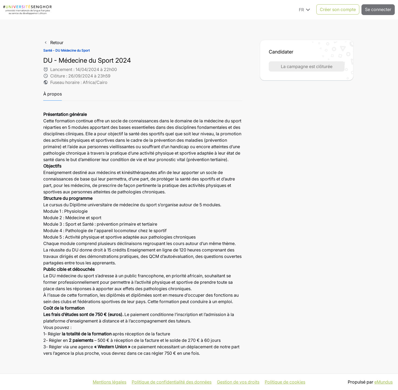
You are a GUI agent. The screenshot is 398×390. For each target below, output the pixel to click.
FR (305, 9)
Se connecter (378, 9)
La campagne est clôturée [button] (306, 66)
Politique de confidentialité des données (171, 382)
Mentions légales (109, 382)
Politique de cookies (285, 382)
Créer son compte (338, 9)
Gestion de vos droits (238, 382)
